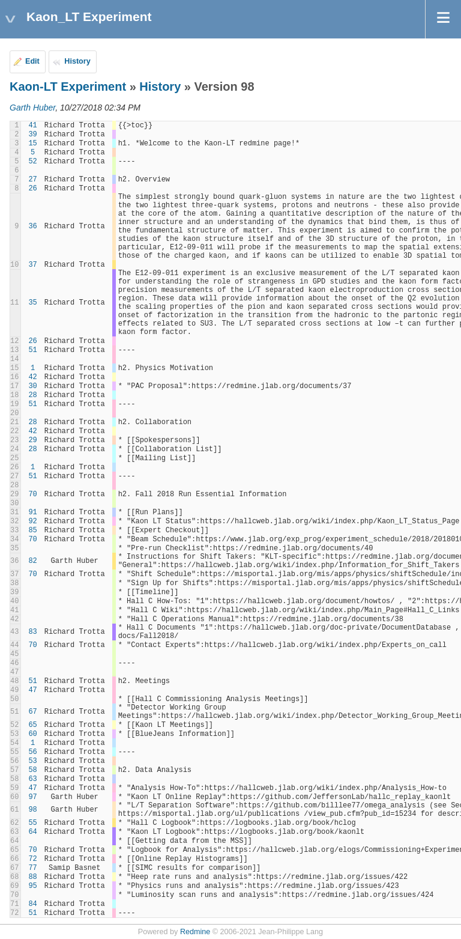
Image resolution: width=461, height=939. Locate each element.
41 (32, 125)
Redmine (195, 932)
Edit (32, 61)
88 (32, 877)
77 (32, 868)
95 (32, 886)
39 (32, 134)
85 (32, 530)
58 (32, 770)
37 (32, 265)
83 (32, 632)
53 (32, 761)
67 (32, 712)
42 (32, 377)
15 (32, 143)
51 (32, 350)
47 (32, 690)
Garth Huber (32, 107)
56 (32, 752)
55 (32, 823)
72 (32, 859)
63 (32, 779)
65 (32, 725)
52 (32, 161)
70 (32, 494)
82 (32, 561)
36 (32, 226)
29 (32, 440)
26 (32, 188)
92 (32, 521)
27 (32, 179)
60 (32, 734)
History (77, 61)
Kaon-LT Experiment (68, 86)
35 (32, 303)
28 (32, 395)
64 (32, 832)
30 (32, 386)
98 (32, 810)
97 (32, 797)
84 (32, 904)
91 (32, 512)
